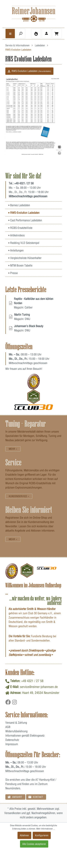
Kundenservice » (19, 496)
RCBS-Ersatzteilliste (20, 228)
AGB (7, 727)
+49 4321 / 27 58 (24, 183)
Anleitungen (16, 250)
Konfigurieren (41, 835)
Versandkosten (12, 813)
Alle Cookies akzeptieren (34, 844)
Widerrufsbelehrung (16, 731)
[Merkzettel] (36, 33)
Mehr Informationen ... (45, 828)
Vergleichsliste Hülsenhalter (24, 258)
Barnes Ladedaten (19, 205)
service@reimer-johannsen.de (39, 687)
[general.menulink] (10, 33)
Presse (13, 273)
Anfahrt (15, 797)
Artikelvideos (16, 235)
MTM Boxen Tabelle (20, 265)
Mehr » (13, 449)
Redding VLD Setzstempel (23, 243)
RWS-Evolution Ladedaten (29, 71)
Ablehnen (24, 835)
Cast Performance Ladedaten (25, 220)
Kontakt (35, 797)
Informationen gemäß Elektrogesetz (24, 735)
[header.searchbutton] (20, 33)
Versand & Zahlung (16, 722)
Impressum (11, 744)
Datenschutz (12, 740)
